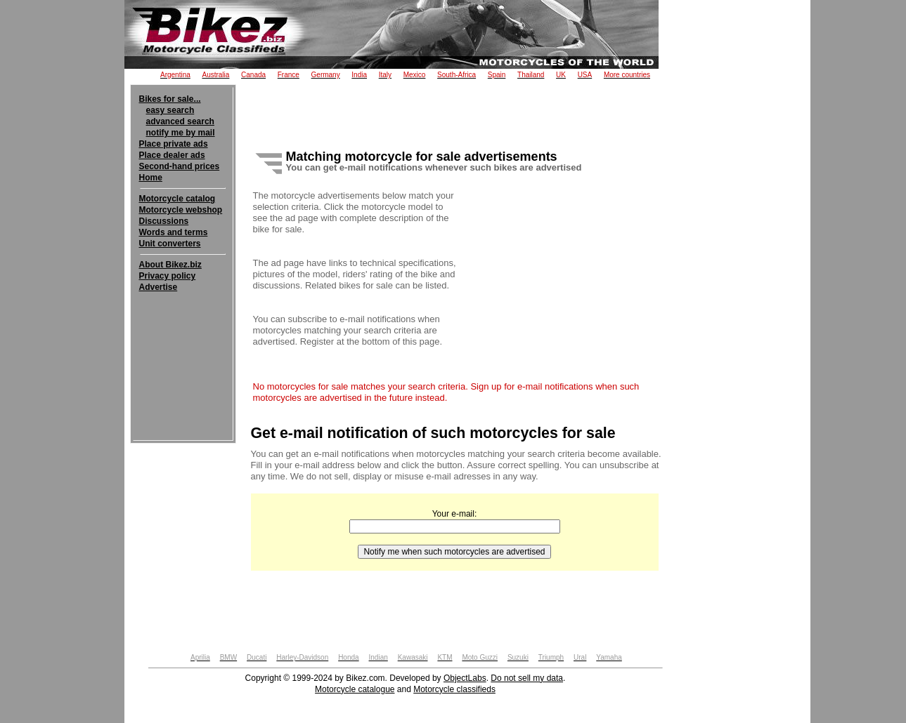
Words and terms (173, 232)
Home (150, 178)
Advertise (158, 287)
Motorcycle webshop (181, 210)
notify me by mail (180, 133)
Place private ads (173, 144)
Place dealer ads (172, 155)
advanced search (180, 121)
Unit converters (170, 243)
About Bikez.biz (170, 265)
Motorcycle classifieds (454, 689)
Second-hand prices (179, 166)
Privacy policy (167, 276)
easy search (170, 110)
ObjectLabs (465, 678)
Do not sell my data (527, 678)
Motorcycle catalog (177, 199)
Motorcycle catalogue (354, 689)
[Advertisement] (183, 335)
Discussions (164, 221)
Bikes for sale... (170, 99)
